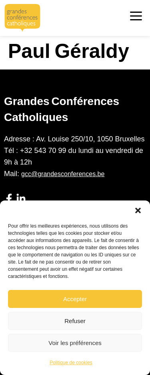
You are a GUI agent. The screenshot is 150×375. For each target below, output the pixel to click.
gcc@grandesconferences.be (62, 174)
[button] (138, 210)
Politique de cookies (71, 362)
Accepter (75, 299)
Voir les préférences (75, 342)
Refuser (75, 320)
